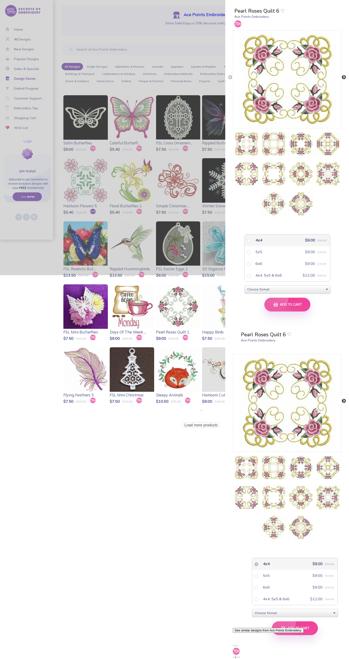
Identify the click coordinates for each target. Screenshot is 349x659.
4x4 (258, 240)
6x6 (258, 263)
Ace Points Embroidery (251, 17)
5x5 (258, 252)
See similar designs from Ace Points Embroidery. (268, 630)
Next (344, 77)
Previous (230, 77)
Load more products (201, 425)
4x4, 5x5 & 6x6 (268, 275)
